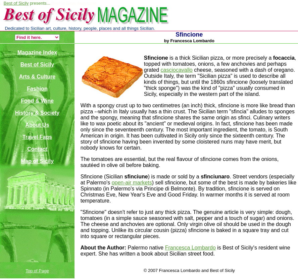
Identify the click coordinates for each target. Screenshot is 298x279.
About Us (37, 125)
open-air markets (132, 182)
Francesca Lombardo (190, 247)
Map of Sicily (37, 161)
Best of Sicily (16, 3)
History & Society (37, 113)
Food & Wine (37, 101)
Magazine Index (37, 52)
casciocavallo (177, 70)
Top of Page (37, 270)
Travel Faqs (37, 137)
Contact (37, 149)
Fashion (37, 89)
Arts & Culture (37, 76)
